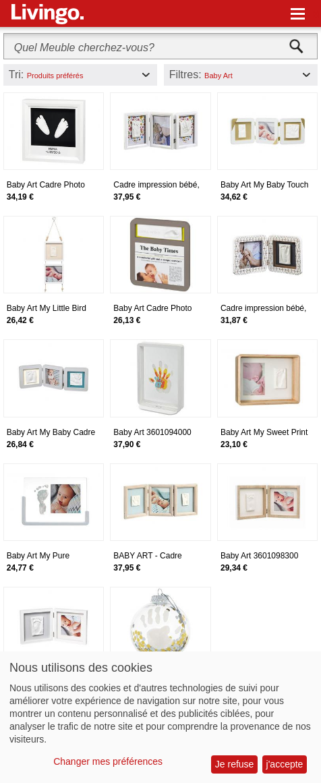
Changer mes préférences (108, 761)
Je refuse (234, 764)
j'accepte (284, 764)
